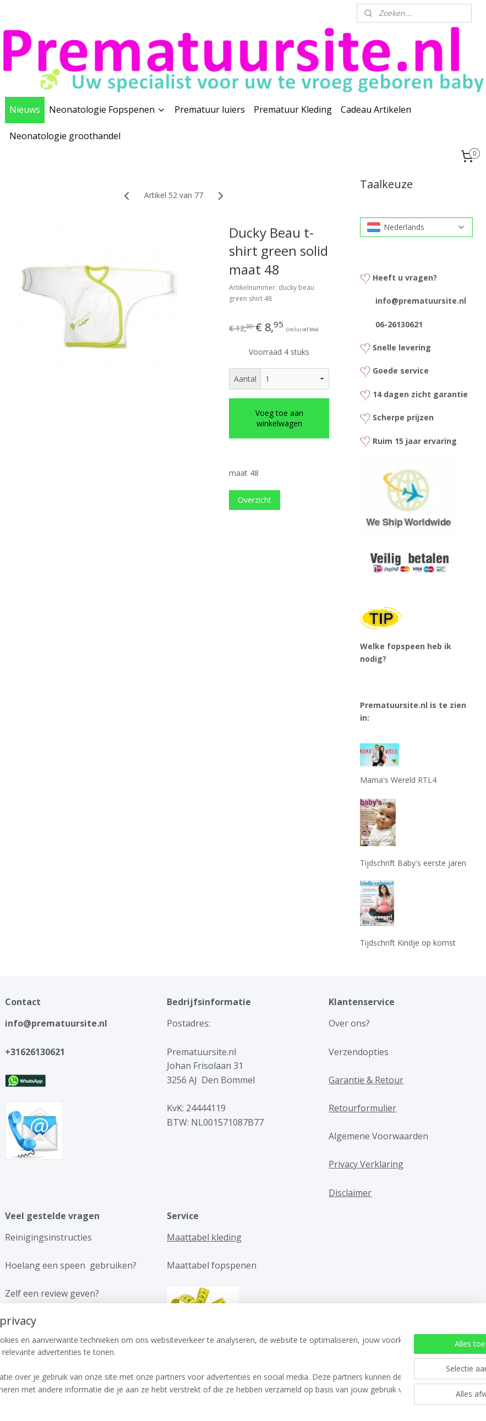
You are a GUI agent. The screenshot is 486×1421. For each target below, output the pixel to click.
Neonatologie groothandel (65, 136)
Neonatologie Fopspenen (107, 109)
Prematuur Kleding (293, 109)
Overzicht (254, 500)
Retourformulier (362, 1108)
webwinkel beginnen (271, 1401)
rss (229, 1401)
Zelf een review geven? (52, 1293)
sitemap (206, 1401)
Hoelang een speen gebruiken (69, 1265)
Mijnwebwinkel (367, 1401)
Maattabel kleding (204, 1237)
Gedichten (201, 1350)
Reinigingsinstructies (48, 1237)
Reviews (21, 1322)
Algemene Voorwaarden (378, 1136)
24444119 (205, 1108)
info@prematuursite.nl (420, 300)
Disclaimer (350, 1193)
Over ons (347, 1023)
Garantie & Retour (366, 1080)
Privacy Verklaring (366, 1164)
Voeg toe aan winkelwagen (279, 418)
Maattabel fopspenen (211, 1265)
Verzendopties (359, 1052)
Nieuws (24, 109)
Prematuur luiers (209, 109)
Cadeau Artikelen (376, 109)
